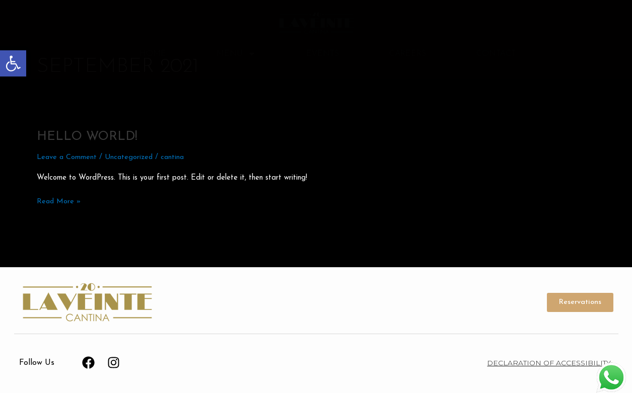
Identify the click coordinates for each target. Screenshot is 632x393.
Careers (407, 54)
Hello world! (89, 136)
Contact (496, 54)
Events (322, 54)
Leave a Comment (67, 157)
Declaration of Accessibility (549, 362)
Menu (236, 54)
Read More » (59, 200)
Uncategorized (131, 157)
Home (152, 54)
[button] (13, 63)
